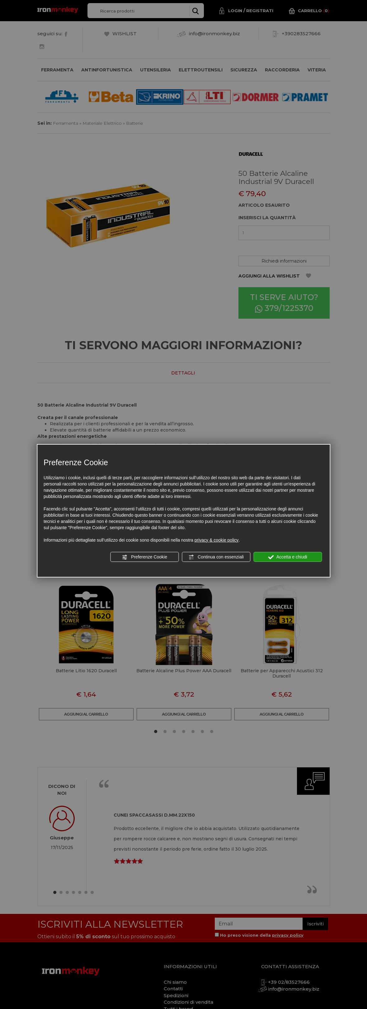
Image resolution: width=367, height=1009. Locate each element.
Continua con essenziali (216, 557)
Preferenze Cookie (144, 557)
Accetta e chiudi (287, 557)
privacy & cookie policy (217, 540)
